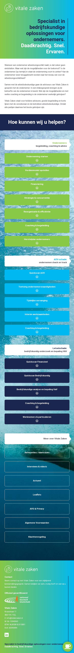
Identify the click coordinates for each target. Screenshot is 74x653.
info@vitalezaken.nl (15, 618)
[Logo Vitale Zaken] (24, 8)
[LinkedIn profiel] (7, 635)
